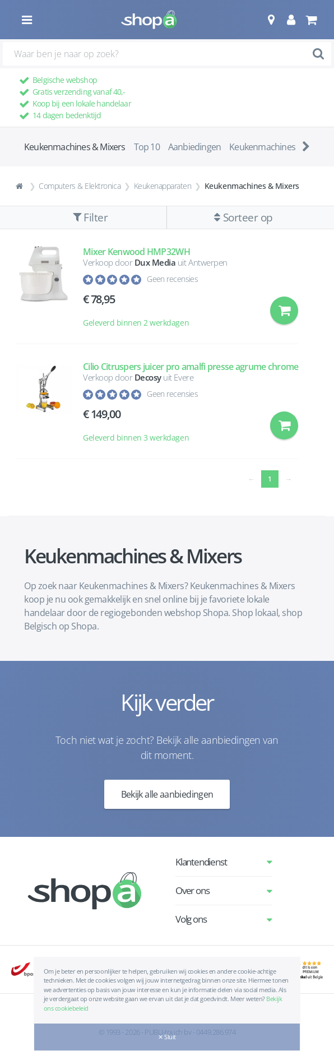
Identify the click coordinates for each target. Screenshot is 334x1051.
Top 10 (147, 147)
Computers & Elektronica (79, 185)
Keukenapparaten (163, 185)
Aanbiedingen (194, 147)
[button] (271, 19)
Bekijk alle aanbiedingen (167, 794)
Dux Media (155, 262)
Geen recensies (172, 279)
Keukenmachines (262, 147)
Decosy (147, 377)
